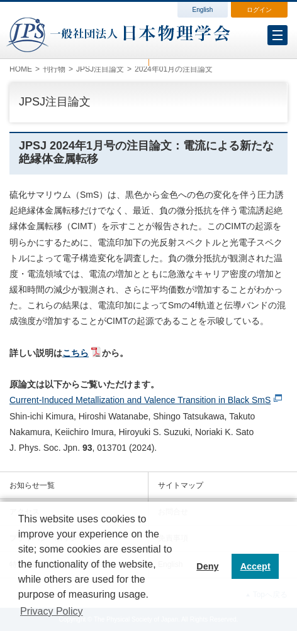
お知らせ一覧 (32, 485)
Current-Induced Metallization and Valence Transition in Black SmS (140, 400)
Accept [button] (255, 566)
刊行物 (54, 69)
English (203, 9)
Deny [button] (207, 566)
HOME (20, 69)
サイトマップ (180, 485)
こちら (75, 353)
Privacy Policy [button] (51, 611)
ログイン (259, 9)
